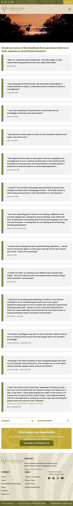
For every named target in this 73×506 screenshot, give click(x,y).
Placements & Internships (11, 484)
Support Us (5, 494)
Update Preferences (32, 487)
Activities (5, 421)
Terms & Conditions (32, 477)
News (3, 487)
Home (3, 477)
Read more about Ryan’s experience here (25, 403)
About (3, 480)
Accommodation (44, 421)
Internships (68, 2)
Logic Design (67, 503)
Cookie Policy (30, 484)
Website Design (56, 503)
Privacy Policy (30, 480)
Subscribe (36, 443)
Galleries (4, 490)
